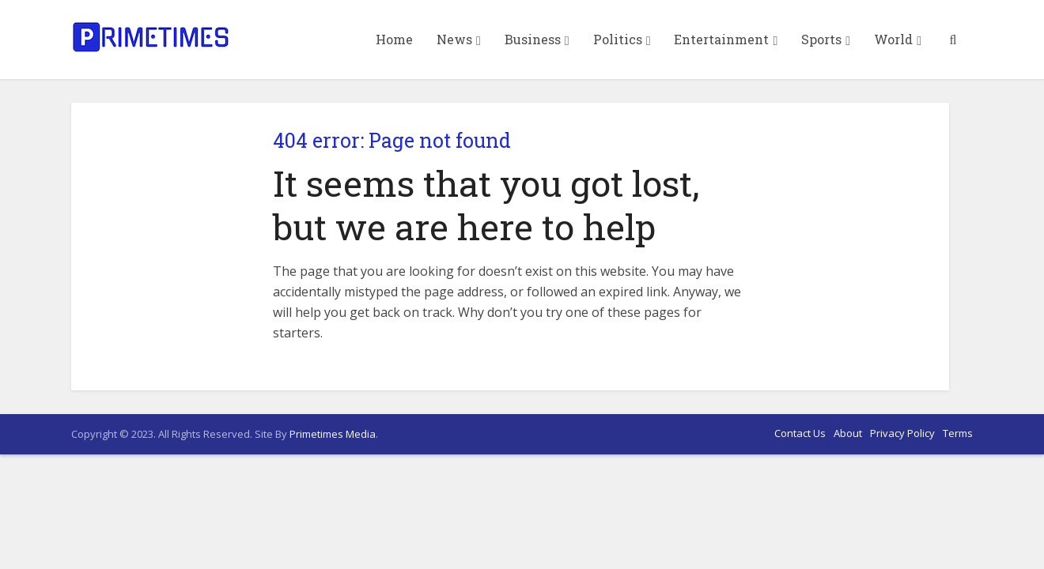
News (454, 39)
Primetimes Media (332, 434)
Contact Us (800, 433)
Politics (617, 39)
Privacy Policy (902, 433)
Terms (958, 433)
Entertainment (721, 39)
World (893, 39)
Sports (821, 39)
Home (394, 39)
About (848, 433)
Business (533, 39)
